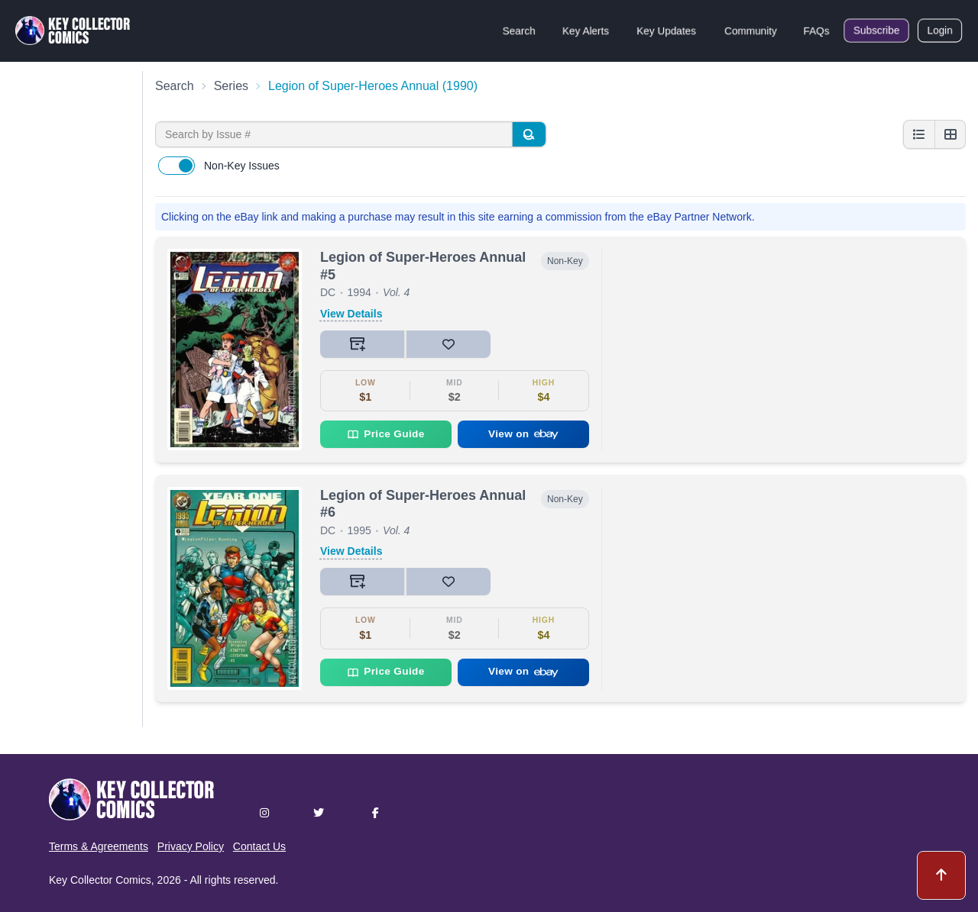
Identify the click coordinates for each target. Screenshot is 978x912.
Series (231, 85)
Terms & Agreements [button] (98, 846)
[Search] (529, 134)
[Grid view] (949, 134)
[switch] (176, 165)
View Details (351, 314)
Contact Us (259, 846)
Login (940, 30)
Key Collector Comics (100, 880)
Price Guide (385, 434)
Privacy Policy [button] (190, 846)
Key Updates (666, 30)
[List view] (919, 134)
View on (523, 434)
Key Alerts (586, 30)
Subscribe (876, 30)
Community (751, 30)
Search (519, 30)
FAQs (816, 30)
